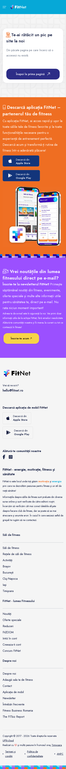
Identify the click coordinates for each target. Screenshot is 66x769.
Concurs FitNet (12, 651)
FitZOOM (8, 632)
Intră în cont (10, 638)
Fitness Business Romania (18, 711)
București (8, 573)
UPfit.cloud (8, 740)
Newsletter (9, 698)
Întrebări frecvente (13, 704)
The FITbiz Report (13, 717)
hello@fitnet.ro (13, 390)
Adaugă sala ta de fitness (18, 680)
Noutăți (7, 614)
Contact (7, 686)
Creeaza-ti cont (12, 645)
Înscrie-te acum (21, 338)
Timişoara (57, 745)
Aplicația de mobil (13, 692)
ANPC (58, 754)
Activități (7, 560)
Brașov (7, 566)
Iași (4, 585)
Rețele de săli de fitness (17, 554)
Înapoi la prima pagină (33, 74)
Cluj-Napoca (10, 579)
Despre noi (9, 674)
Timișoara (8, 591)
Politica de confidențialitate (34, 754)
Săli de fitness (11, 548)
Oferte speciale (12, 620)
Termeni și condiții (9, 754)
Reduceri (8, 626)
